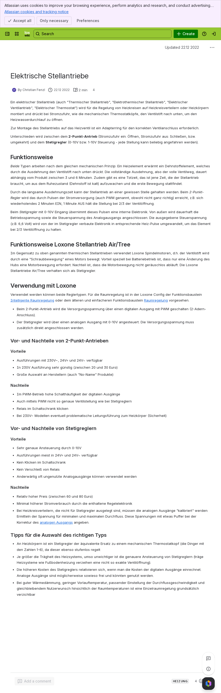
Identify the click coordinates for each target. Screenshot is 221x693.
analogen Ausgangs (56, 522)
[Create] (186, 34)
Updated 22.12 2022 (182, 47)
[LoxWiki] (27, 34)
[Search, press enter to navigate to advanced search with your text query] (103, 34)
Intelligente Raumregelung (32, 300)
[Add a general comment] (34, 681)
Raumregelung (156, 300)
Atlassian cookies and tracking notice (36, 11)
